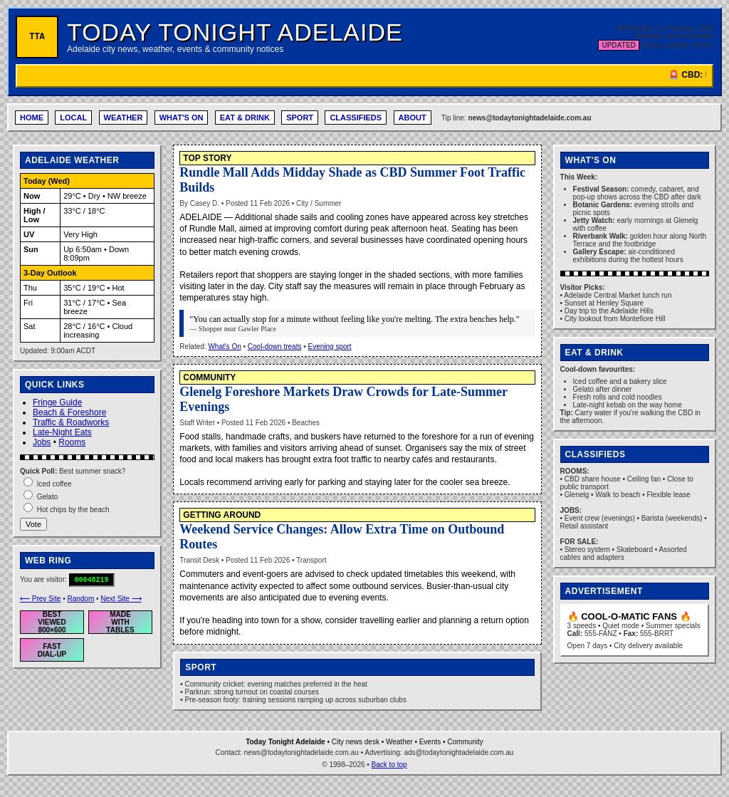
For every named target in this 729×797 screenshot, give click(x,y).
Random (80, 599)
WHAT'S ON (181, 117)
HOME (31, 117)
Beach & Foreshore (69, 412)
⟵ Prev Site (40, 599)
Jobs (42, 442)
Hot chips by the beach (73, 510)
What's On (224, 346)
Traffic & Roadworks (71, 422)
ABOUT (412, 117)
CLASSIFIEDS (356, 117)
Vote (33, 524)
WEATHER (123, 117)
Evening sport (329, 346)
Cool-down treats (275, 346)
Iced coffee (54, 484)
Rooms (71, 442)
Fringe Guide (57, 402)
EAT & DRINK (245, 117)
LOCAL (73, 117)
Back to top (389, 765)
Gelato (47, 497)
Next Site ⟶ (120, 599)
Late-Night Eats (62, 432)
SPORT (299, 117)
